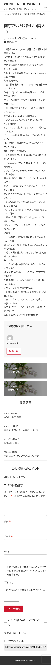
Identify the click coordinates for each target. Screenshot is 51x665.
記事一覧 (13, 351)
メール (8, 536)
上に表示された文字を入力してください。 (24, 590)
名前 (8, 521)
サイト (7, 552)
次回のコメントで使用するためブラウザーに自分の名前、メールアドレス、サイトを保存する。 (26, 571)
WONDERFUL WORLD (22, 4)
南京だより (12, 42)
